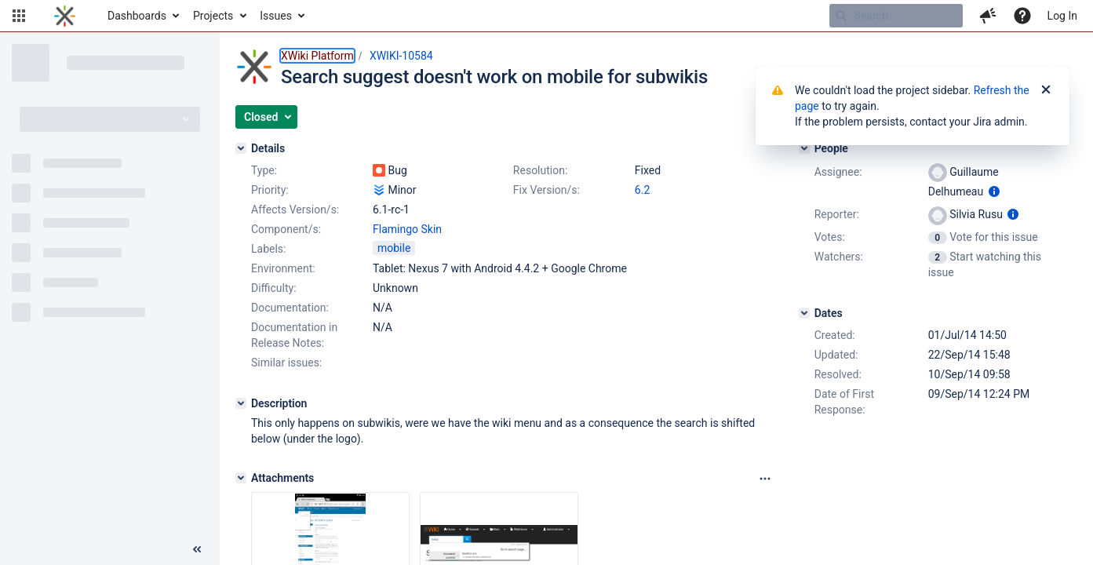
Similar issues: (286, 362)
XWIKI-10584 (401, 55)
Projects (213, 15)
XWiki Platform (317, 55)
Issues (276, 15)
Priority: (270, 190)
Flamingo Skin (407, 229)
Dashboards (136, 15)
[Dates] (804, 313)
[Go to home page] (65, 15)
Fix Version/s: (546, 190)
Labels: (268, 248)
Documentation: (290, 307)
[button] (19, 15)
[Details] (240, 148)
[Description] (240, 403)
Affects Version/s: (295, 209)
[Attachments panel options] (765, 478)
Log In (1062, 15)
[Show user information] (994, 191)
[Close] (1046, 90)
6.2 (642, 190)
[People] (804, 148)
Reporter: (836, 214)
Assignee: (838, 172)
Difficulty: (274, 288)
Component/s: (286, 229)
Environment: (283, 268)
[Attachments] (240, 477)
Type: (264, 170)
